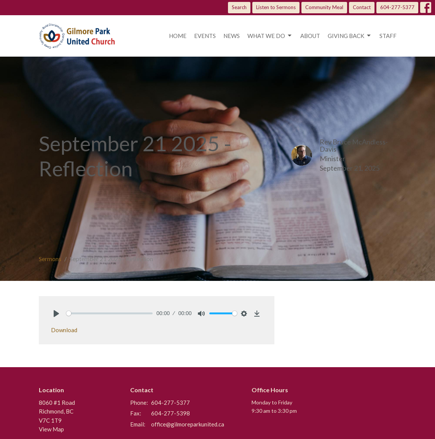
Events (205, 35)
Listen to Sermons (276, 7)
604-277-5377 (397, 7)
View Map (51, 429)
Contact (362, 7)
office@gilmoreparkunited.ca (187, 424)
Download (64, 329)
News (231, 35)
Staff (388, 35)
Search (239, 7)
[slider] (109, 313)
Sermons (50, 258)
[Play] (56, 313)
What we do (270, 36)
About (310, 35)
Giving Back (350, 36)
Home (177, 35)
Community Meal (324, 7)
